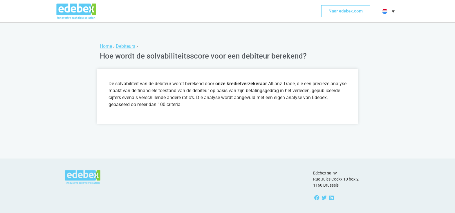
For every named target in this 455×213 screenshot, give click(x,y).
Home (106, 46)
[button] (388, 11)
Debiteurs (125, 46)
